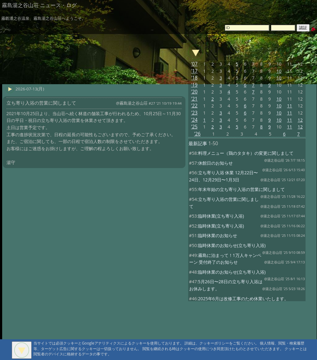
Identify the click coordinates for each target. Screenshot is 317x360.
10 (278, 71)
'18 (194, 78)
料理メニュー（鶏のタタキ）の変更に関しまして (245, 153)
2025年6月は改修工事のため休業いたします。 (243, 298)
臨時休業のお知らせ (217, 235)
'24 (194, 120)
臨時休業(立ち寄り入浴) (221, 216)
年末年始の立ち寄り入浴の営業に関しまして (241, 189)
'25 (194, 127)
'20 (194, 92)
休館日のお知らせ (215, 163)
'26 (197, 134)
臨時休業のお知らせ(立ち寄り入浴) (232, 245)
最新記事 (198, 143)
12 (300, 120)
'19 (194, 85)
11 (289, 106)
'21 (194, 99)
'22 (194, 105)
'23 (194, 113)
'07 (194, 64)
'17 (194, 71)
